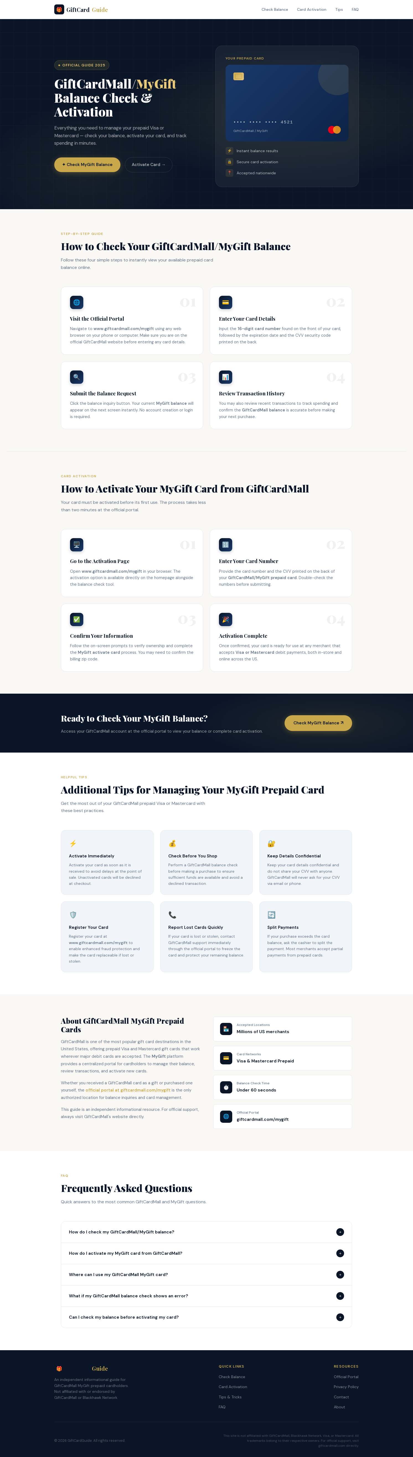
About (339, 1406)
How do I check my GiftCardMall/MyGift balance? (206, 1232)
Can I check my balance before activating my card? (206, 1317)
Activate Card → (149, 165)
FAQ (355, 9)
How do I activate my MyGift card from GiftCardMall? (206, 1253)
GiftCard (81, 9)
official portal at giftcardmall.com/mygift (128, 1090)
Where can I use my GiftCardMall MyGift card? (206, 1275)
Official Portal (346, 1376)
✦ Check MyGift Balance (87, 165)
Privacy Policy (346, 1386)
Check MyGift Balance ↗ (318, 723)
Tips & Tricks (230, 1396)
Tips (339, 9)
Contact (341, 1396)
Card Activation (311, 9)
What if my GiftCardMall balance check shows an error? (206, 1296)
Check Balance (275, 9)
